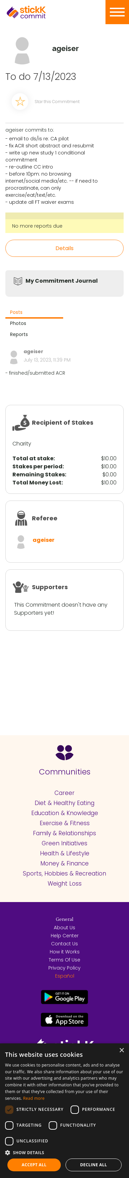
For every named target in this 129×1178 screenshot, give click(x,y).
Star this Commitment (57, 101)
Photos (18, 323)
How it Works (65, 951)
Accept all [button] (34, 1165)
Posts (16, 312)
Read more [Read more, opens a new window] (34, 1098)
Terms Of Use (64, 959)
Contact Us (64, 943)
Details (64, 248)
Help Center (65, 935)
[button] (64, 1152)
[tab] (34, 313)
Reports (19, 334)
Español (64, 976)
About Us (64, 927)
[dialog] (64, 1110)
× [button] (121, 1050)
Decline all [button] (93, 1165)
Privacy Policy (64, 967)
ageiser (43, 540)
